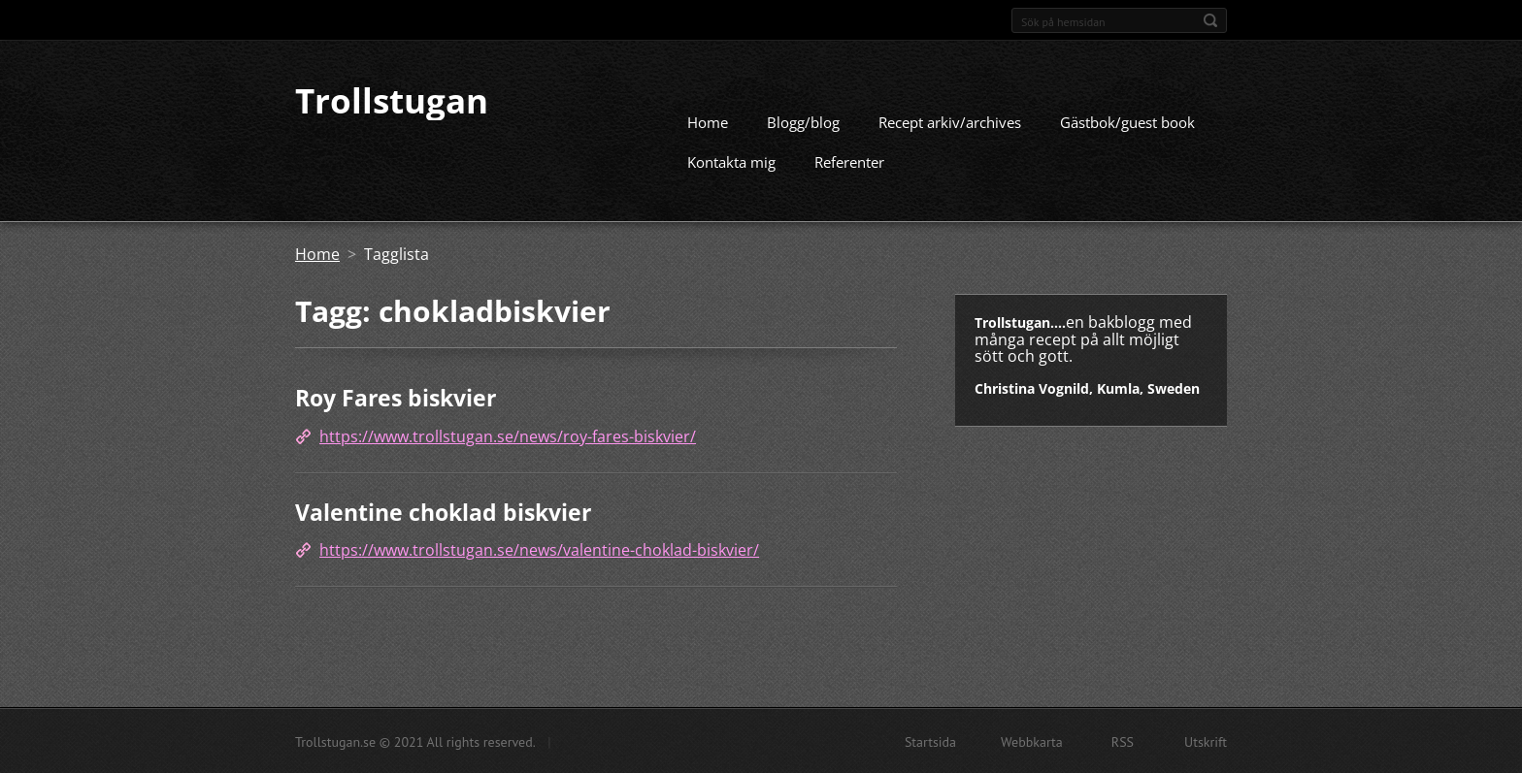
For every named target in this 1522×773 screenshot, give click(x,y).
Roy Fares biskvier (395, 396)
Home (707, 121)
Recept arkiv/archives (949, 121)
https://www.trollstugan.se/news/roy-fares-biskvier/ (507, 435)
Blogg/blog (803, 121)
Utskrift (1205, 741)
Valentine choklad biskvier (443, 511)
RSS (1122, 741)
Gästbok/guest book (1127, 121)
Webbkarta (1032, 741)
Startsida (930, 741)
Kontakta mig (731, 161)
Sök (1210, 20)
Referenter (849, 161)
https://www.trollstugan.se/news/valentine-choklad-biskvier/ (539, 549)
